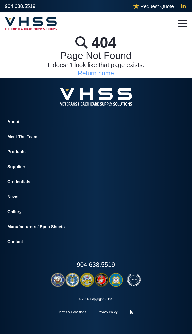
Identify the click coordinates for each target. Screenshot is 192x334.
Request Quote (157, 6)
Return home (96, 73)
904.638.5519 (20, 6)
